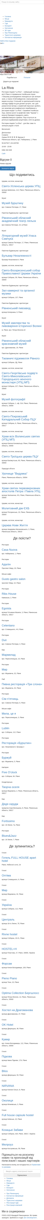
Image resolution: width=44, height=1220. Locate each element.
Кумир (6, 1039)
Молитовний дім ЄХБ (15, 508)
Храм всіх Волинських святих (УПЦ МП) (21, 438)
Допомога (10, 1198)
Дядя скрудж (10, 804)
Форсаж (7, 963)
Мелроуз (7, 1144)
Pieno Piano (9, 978)
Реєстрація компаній (14, 1205)
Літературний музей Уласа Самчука (19, 237)
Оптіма (6, 875)
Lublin (5, 728)
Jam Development (30, 1218)
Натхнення (9, 28)
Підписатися (22, 1175)
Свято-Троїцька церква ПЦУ (20, 456)
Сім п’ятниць (10, 698)
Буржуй (6, 757)
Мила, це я (9, 713)
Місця (7, 19)
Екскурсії (8, 26)
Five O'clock (9, 772)
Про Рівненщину (11, 33)
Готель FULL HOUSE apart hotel (19, 859)
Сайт (4, 153)
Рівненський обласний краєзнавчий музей (16, 342)
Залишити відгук (8, 168)
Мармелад (8, 654)
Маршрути (9, 21)
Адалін (6, 564)
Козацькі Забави (12, 1129)
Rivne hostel (9, 934)
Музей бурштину (12, 203)
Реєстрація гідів (12, 1203)
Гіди (6, 23)
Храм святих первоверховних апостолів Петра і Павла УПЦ (21, 490)
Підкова (7, 1056)
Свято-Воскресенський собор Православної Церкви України (21, 272)
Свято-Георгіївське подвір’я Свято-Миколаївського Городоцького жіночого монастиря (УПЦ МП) (19, 378)
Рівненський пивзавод (16, 308)
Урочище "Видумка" (14, 473)
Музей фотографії (13, 399)
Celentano (8, 625)
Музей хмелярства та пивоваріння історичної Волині (21, 324)
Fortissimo (8, 821)
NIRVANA (8, 1085)
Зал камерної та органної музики (18, 292)
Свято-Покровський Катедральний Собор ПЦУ (19, 418)
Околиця (7, 1100)
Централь (8, 919)
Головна (8, 16)
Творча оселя (10, 787)
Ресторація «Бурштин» (17, 743)
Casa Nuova (9, 549)
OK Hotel (7, 1024)
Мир (4, 669)
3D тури (8, 30)
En (3, 43)
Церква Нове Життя (15, 525)
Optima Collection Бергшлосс (20, 993)
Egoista (6, 608)
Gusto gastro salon (13, 579)
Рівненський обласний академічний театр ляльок (19, 219)
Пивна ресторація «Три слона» (22, 684)
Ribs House (9, 593)
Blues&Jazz (9, 835)
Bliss (5, 1071)
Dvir (4, 640)
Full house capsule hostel (18, 1115)
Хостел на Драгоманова (17, 1010)
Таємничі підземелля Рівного (21, 358)
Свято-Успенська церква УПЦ (21, 186)
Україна (7, 904)
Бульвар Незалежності (16, 255)
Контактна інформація (13, 37)
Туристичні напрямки (13, 35)
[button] (2, 41)
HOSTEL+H (9, 948)
